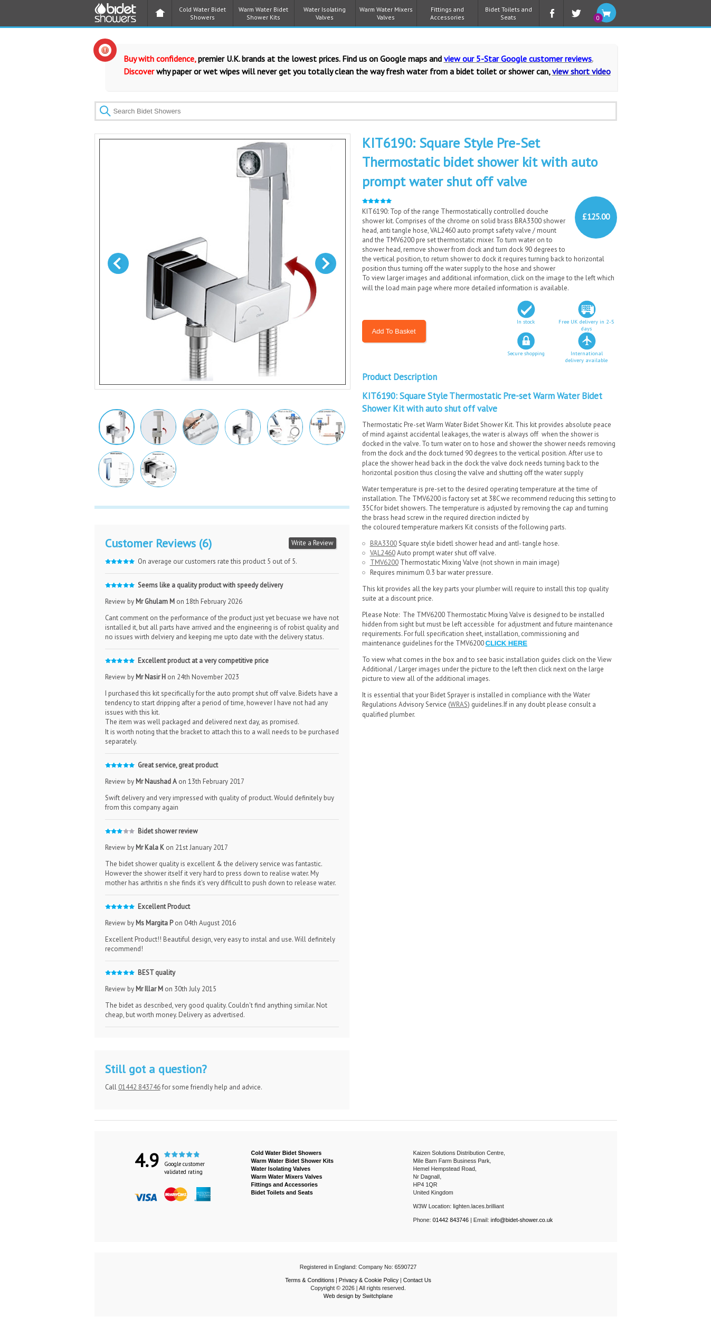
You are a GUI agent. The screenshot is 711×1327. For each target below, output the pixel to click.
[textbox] (355, 111)
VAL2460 (382, 552)
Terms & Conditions (309, 1280)
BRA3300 (383, 543)
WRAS (459, 704)
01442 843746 (139, 1087)
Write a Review (312, 542)
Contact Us (417, 1280)
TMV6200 (384, 562)
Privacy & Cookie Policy (369, 1280)
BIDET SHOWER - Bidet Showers (120, 16)
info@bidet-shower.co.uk (522, 1220)
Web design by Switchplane (358, 1296)
